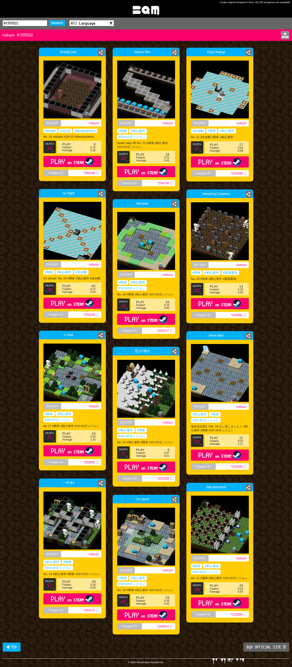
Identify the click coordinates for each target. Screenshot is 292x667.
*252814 (165, 626)
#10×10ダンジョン (132, 137)
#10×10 (65, 131)
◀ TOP (11, 647)
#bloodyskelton (85, 131)
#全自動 (198, 131)
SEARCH (57, 23)
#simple (50, 131)
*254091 (239, 315)
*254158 (239, 173)
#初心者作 (138, 131)
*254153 (91, 314)
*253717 (165, 330)
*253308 (165, 478)
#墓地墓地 (230, 272)
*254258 (165, 183)
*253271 (91, 610)
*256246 (91, 173)
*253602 (91, 463)
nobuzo (94, 123)
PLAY (72, 161)
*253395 (239, 466)
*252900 (239, 614)
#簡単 (123, 131)
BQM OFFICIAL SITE (266, 647)
